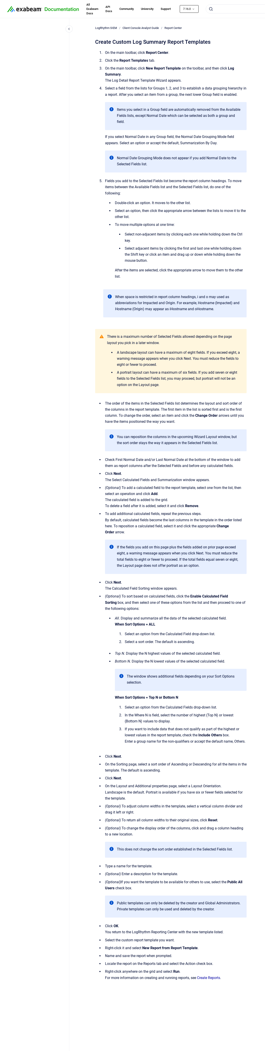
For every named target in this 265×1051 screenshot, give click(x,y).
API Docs (108, 9)
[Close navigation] (69, 29)
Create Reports (208, 978)
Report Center (173, 28)
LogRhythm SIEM (106, 28)
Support (166, 9)
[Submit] (211, 9)
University (147, 9)
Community (126, 9)
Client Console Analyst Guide (141, 28)
